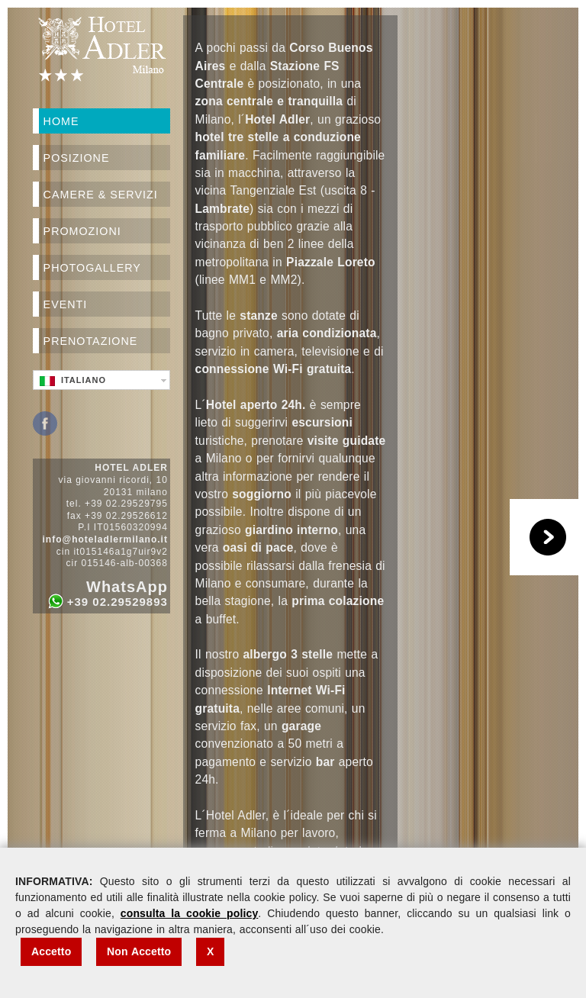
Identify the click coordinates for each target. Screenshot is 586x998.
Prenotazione (90, 341)
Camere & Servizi (100, 194)
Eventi (65, 304)
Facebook (45, 423)
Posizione (76, 158)
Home (61, 121)
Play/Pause (548, 537)
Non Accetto (139, 951)
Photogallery (92, 268)
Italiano (73, 380)
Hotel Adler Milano (101, 48)
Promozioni (82, 231)
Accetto (51, 951)
